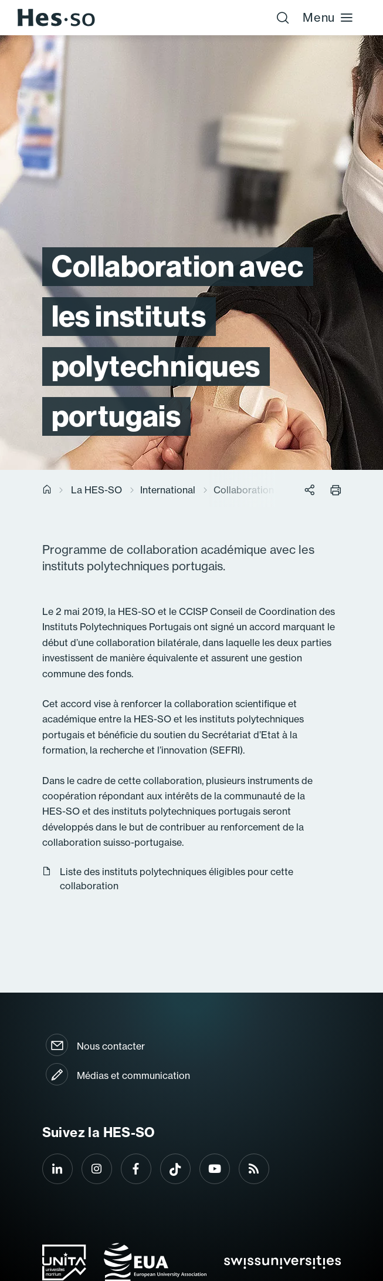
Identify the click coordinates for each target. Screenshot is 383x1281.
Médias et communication (133, 1075)
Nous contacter (111, 1046)
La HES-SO (96, 490)
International (167, 490)
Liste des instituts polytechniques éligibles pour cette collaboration (167, 879)
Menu (328, 17)
